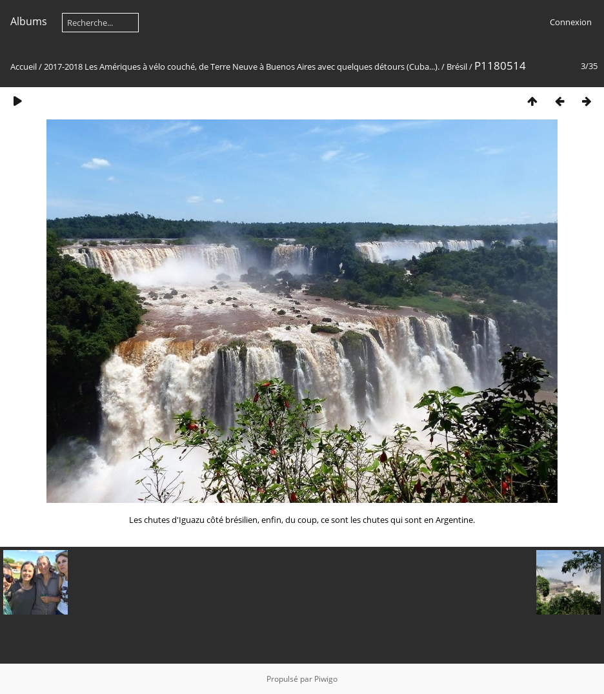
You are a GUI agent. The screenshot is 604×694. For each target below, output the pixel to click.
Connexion (571, 22)
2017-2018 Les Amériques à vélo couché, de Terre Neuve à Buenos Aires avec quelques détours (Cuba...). (241, 66)
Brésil (457, 66)
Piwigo (325, 678)
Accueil (23, 66)
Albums (28, 21)
